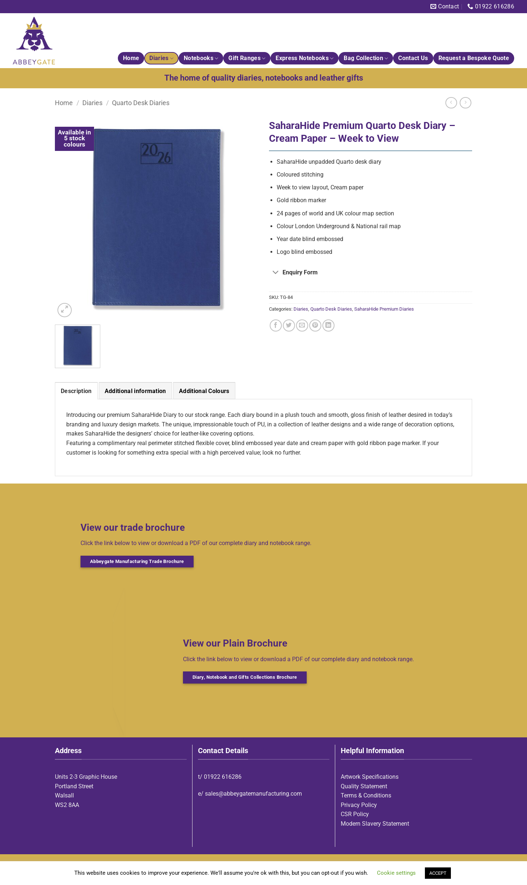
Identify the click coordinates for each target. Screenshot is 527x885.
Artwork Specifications (370, 776)
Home (131, 58)
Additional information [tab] (135, 391)
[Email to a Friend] (302, 325)
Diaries (161, 58)
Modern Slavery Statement (375, 823)
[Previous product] (465, 102)
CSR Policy (355, 814)
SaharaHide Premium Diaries (384, 309)
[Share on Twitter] (289, 325)
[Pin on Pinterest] (315, 325)
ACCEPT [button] (437, 873)
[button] (64, 310)
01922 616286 (223, 776)
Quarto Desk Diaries (140, 103)
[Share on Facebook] (276, 325)
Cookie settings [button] (396, 873)
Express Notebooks (304, 58)
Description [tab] (76, 391)
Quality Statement (364, 786)
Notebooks (201, 58)
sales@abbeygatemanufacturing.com (253, 793)
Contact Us (413, 58)
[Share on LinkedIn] (328, 325)
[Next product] (451, 102)
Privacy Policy (359, 804)
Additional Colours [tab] (204, 391)
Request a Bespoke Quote (473, 58)
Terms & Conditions (366, 795)
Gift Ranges (246, 58)
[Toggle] (275, 273)
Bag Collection (366, 58)
